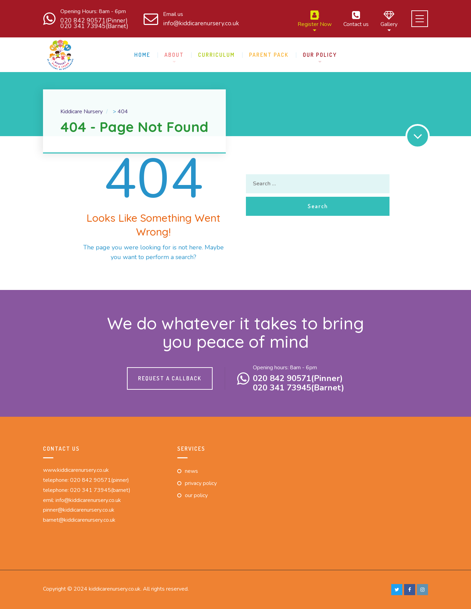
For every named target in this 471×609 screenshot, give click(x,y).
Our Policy (320, 54)
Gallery (388, 18)
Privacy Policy (201, 483)
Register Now (315, 18)
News (191, 471)
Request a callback (170, 378)
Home (142, 54)
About (174, 54)
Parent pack (269, 54)
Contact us (356, 18)
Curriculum (216, 54)
